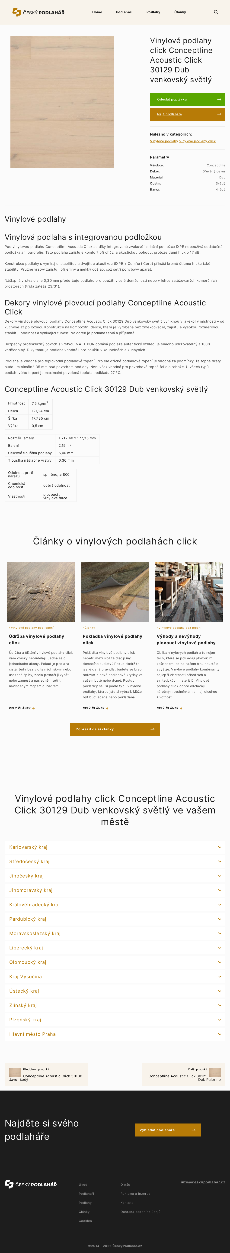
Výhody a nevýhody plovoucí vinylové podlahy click (186, 643)
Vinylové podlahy (164, 141)
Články (180, 12)
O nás (125, 1184)
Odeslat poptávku (172, 99)
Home (97, 12)
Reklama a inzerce (135, 1193)
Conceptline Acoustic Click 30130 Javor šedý (46, 1075)
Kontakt (127, 1202)
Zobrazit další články (95, 729)
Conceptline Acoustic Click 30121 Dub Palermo (184, 1075)
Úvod (83, 1184)
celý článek (20, 708)
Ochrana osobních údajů (141, 1212)
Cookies (85, 1221)
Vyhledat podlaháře (157, 1130)
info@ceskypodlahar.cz (203, 1182)
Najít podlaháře (169, 114)
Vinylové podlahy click (197, 141)
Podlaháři (124, 12)
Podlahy (153, 12)
